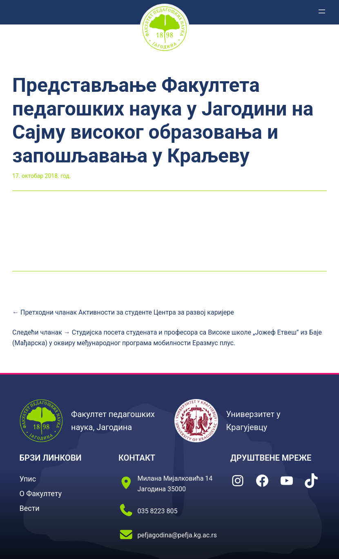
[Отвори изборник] (322, 11)
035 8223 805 (158, 511)
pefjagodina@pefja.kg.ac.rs (177, 535)
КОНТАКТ (136, 458)
